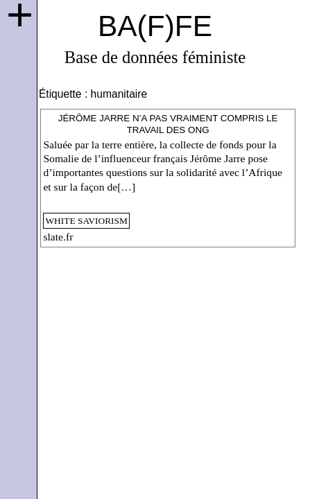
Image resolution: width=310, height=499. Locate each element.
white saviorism (86, 221)
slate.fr (58, 237)
